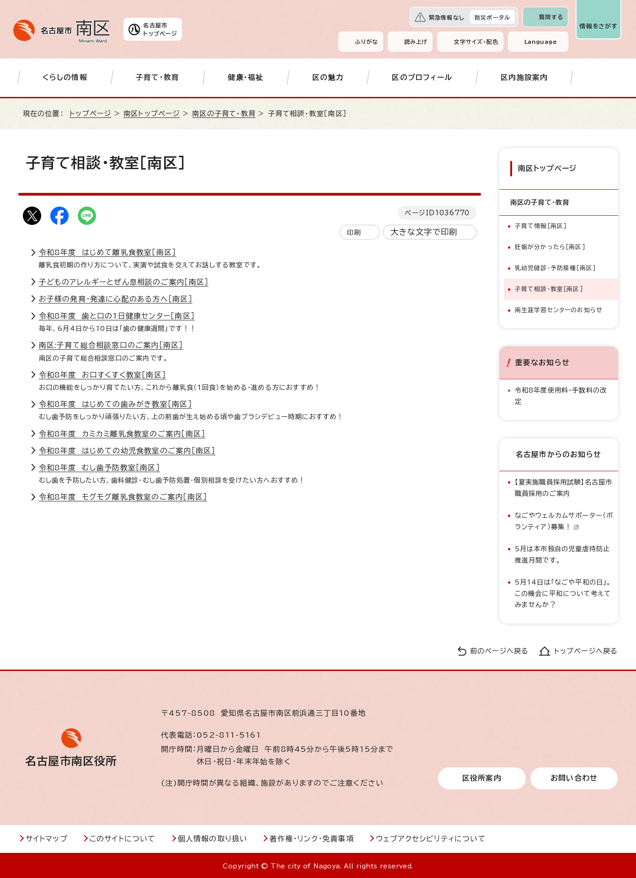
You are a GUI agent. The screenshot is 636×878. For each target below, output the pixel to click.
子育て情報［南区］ (541, 225)
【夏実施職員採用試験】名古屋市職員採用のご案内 (564, 486)
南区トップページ (151, 113)
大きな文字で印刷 (424, 232)
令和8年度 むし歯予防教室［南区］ (99, 467)
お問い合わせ (574, 777)
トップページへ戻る (586, 649)
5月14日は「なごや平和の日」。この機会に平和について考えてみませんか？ (563, 592)
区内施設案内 (524, 77)
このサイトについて (123, 837)
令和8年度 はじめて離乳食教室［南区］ (107, 252)
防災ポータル (492, 17)
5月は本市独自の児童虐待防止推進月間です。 (562, 553)
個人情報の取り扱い (213, 837)
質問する (551, 17)
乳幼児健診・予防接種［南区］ (555, 267)
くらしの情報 (65, 77)
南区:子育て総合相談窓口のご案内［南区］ (111, 345)
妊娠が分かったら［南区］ (550, 246)
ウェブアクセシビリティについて (431, 837)
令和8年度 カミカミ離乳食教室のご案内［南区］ (122, 433)
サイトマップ (47, 837)
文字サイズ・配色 (476, 41)
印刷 (354, 232)
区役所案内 (482, 777)
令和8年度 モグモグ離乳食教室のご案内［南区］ (123, 496)
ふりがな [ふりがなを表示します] (366, 41)
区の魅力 (328, 77)
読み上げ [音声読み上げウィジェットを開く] (416, 41)
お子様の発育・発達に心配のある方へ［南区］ (115, 299)
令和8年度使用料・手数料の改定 (561, 394)
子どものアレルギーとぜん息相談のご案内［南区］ (124, 282)
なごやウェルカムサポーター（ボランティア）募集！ (564, 519)
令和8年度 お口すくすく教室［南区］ (102, 374)
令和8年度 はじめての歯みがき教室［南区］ (115, 404)
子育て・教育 (157, 77)
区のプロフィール (422, 77)
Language (540, 41)
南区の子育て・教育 (224, 113)
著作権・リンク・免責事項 (311, 837)
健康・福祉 (245, 77)
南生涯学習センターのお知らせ (559, 309)
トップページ (90, 113)
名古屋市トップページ (160, 29)
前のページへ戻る (499, 649)
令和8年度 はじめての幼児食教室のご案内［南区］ (127, 450)
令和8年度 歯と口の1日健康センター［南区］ (117, 315)
